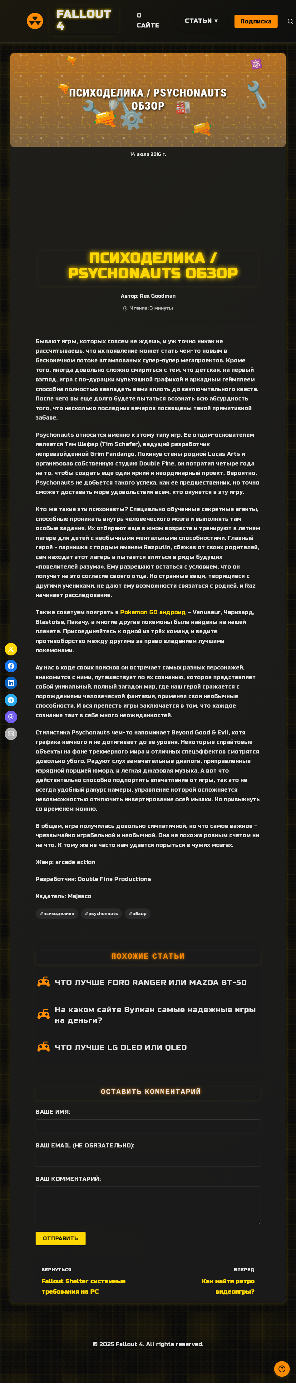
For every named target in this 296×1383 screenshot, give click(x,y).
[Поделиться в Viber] (11, 717)
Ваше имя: (53, 1111)
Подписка (256, 21)
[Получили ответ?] (282, 1369)
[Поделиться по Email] (11, 734)
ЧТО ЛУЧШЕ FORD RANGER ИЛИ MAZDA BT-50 (151, 982)
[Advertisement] (148, 204)
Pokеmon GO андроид (153, 612)
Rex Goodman (157, 296)
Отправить (60, 1238)
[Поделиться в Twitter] (11, 649)
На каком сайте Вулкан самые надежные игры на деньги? (155, 1015)
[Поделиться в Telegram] (11, 700)
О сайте (148, 20)
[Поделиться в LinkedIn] (11, 683)
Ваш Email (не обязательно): (85, 1145)
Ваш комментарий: (68, 1179)
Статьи (198, 20)
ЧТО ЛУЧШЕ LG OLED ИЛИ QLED (121, 1047)
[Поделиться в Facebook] (11, 666)
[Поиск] (291, 21)
